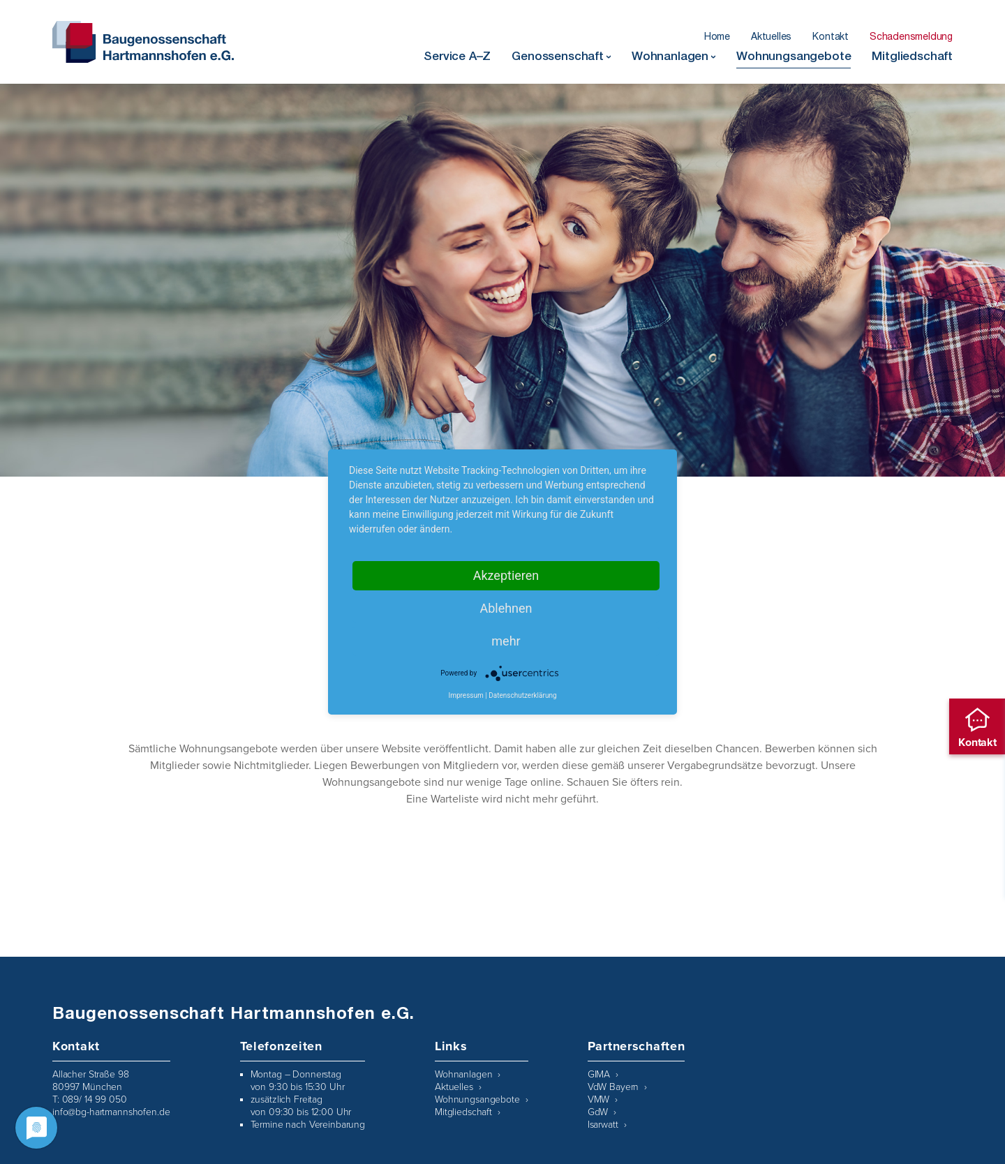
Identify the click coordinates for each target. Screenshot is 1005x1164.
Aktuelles (771, 38)
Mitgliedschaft (912, 58)
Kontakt (830, 38)
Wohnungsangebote (793, 58)
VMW (599, 1099)
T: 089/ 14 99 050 (89, 1099)
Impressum (465, 695)
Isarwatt (603, 1125)
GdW (598, 1112)
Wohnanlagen (670, 58)
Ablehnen (505, 608)
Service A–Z (457, 58)
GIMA (599, 1074)
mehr (505, 641)
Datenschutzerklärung (522, 695)
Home (717, 38)
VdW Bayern (613, 1087)
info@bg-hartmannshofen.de (111, 1112)
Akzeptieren (506, 575)
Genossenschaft (558, 58)
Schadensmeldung (911, 38)
